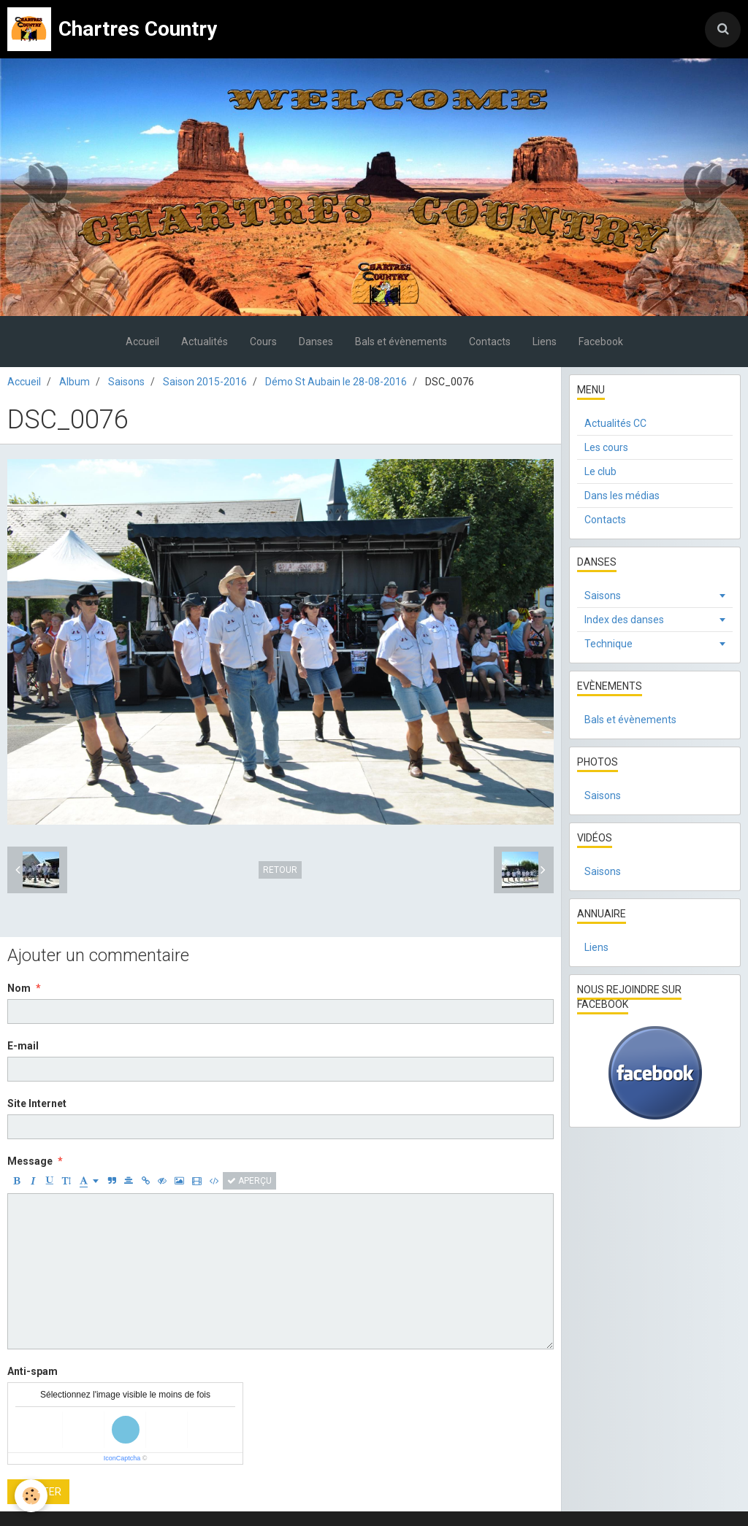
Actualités (204, 341)
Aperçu (249, 1181)
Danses (316, 341)
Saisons (126, 382)
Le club (600, 471)
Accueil (142, 341)
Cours (263, 341)
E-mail (23, 1046)
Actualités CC (615, 423)
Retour (280, 870)
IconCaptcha (122, 1458)
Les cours (606, 447)
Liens (545, 341)
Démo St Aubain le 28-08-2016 (336, 382)
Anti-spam (32, 1371)
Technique (608, 644)
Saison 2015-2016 (205, 382)
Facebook (601, 341)
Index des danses (624, 619)
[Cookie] (31, 1495)
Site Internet (36, 1103)
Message (30, 1161)
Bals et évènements (401, 341)
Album (74, 382)
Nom (19, 988)
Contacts (490, 341)
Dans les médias (622, 495)
